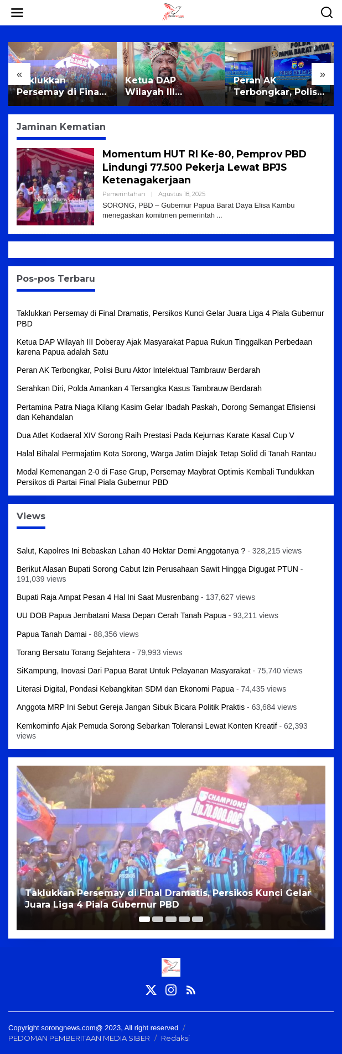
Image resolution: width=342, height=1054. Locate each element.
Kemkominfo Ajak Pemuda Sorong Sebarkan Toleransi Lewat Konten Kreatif (147, 725)
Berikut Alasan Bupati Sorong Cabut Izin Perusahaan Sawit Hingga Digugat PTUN (157, 569)
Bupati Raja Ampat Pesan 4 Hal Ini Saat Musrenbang (108, 597)
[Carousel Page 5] (197, 919)
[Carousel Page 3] (171, 919)
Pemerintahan (124, 194)
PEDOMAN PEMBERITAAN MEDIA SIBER (79, 1038)
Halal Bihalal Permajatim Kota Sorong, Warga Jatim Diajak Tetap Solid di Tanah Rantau (166, 453)
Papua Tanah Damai (52, 634)
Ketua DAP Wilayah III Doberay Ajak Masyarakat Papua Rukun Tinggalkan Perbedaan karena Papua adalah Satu (169, 86)
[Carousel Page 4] (184, 919)
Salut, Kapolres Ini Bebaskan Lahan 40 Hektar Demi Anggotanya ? (131, 550)
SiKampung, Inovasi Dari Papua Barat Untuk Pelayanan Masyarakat (134, 670)
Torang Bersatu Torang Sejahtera (73, 652)
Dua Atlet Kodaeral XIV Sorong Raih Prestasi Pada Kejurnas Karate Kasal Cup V (155, 435)
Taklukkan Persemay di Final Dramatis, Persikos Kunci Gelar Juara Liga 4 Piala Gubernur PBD (61, 86)
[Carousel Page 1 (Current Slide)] (144, 919)
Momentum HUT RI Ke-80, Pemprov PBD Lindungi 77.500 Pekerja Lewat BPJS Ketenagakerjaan (208, 167)
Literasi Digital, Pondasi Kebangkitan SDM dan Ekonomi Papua (125, 688)
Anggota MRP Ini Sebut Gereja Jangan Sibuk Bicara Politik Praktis (131, 707)
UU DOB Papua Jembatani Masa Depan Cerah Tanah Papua (121, 615)
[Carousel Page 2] (157, 919)
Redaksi (175, 1038)
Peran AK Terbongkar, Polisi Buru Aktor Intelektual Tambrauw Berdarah (277, 86)
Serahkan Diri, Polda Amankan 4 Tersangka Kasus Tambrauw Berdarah (139, 388)
